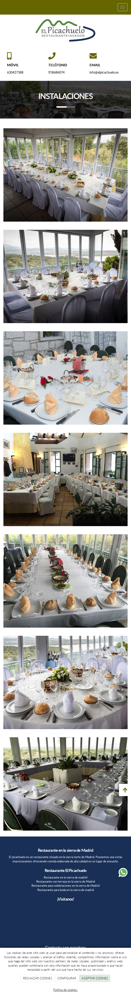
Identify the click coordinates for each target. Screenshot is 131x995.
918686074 (56, 72)
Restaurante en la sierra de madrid (65, 877)
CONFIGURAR (66, 978)
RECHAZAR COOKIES (37, 978)
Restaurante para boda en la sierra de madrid (65, 890)
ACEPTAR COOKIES (95, 978)
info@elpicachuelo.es (104, 72)
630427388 (15, 72)
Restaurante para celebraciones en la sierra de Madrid (65, 885)
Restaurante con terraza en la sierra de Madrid (65, 881)
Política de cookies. (65, 990)
